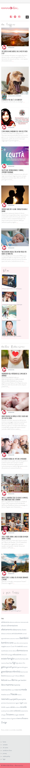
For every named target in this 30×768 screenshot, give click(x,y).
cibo (18, 643)
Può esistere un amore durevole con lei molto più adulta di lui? (14, 52)
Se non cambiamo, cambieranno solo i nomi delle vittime (15, 131)
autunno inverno (14, 638)
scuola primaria (5, 711)
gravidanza (6, 671)
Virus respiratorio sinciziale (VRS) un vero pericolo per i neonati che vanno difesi (14, 253)
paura (20, 699)
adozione (12, 622)
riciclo (3, 707)
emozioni (24, 655)
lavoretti (25, 672)
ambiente (8, 634)
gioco (26, 667)
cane (11, 642)
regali (21, 703)
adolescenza (5, 622)
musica (3, 694)
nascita (8, 694)
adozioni (4, 625)
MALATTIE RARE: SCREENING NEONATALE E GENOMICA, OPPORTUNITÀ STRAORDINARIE (12, 171)
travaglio (16, 715)
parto (15, 699)
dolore (14, 651)
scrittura (17, 707)
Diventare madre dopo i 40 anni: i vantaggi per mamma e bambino (15, 210)
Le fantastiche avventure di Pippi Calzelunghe (12, 304)
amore (19, 633)
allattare (3, 634)
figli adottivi (19, 663)
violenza (3, 718)
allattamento (7, 629)
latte (21, 672)
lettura (22, 675)
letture (4, 680)
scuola (23, 707)
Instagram (19, 16)
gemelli (9, 667)
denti (7, 651)
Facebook (11, 16)
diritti (10, 651)
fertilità (20, 659)
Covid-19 (13, 646)
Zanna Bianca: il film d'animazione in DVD (11, 320)
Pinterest (15, 16)
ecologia (10, 655)
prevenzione (11, 703)
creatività (20, 646)
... (12, 61)
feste (7, 663)
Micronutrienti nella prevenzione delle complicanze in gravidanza (14, 375)
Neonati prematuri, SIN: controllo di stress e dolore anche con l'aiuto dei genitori (15, 417)
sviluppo (3, 715)
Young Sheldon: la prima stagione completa (11, 336)
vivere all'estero (22, 718)
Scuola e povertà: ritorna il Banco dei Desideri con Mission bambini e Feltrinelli (15, 538)
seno (11, 710)
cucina (3, 650)
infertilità (16, 671)
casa (15, 643)
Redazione (11, 47)
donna (19, 650)
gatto (3, 667)
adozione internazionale (21, 622)
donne (25, 650)
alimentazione (12, 625)
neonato (5, 699)
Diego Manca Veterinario (15, 96)
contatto (5, 745)
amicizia (14, 633)
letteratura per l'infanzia (13, 676)
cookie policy (6, 756)
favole (16, 659)
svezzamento (24, 711)
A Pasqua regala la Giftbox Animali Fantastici (12, 289)
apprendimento (5, 638)
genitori (14, 667)
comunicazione (23, 643)
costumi (8, 646)
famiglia (10, 658)
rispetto (8, 707)
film (24, 663)
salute (12, 707)
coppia (3, 646)
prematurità (4, 703)
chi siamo (5, 748)
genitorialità (21, 667)
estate (4, 658)
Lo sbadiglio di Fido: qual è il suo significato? (12, 100)
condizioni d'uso (7, 750)
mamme (17, 684)
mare (12, 690)
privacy (5, 753)
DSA (2, 655)
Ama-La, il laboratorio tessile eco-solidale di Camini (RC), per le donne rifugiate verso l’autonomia (15, 499)
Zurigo (4, 722)
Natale (14, 694)
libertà (9, 680)
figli (14, 662)
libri (13, 680)
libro (3, 684)
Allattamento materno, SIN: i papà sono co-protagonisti (14, 459)
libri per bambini (20, 680)
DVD (5, 655)
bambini (24, 638)
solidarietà (17, 710)
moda (24, 689)
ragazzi (17, 703)
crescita (25, 646)
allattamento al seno (19, 629)
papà (11, 699)
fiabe (10, 663)
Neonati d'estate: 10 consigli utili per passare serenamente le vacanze (15, 578)
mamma (9, 684)
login (4, 759)
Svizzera (9, 714)
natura (19, 694)
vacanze (21, 714)
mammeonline (6, 689)
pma (24, 699)
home (4, 742)
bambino (5, 642)
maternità (17, 689)
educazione (17, 654)
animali (25, 634)
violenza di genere (11, 718)
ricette (25, 703)
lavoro (3, 675)
